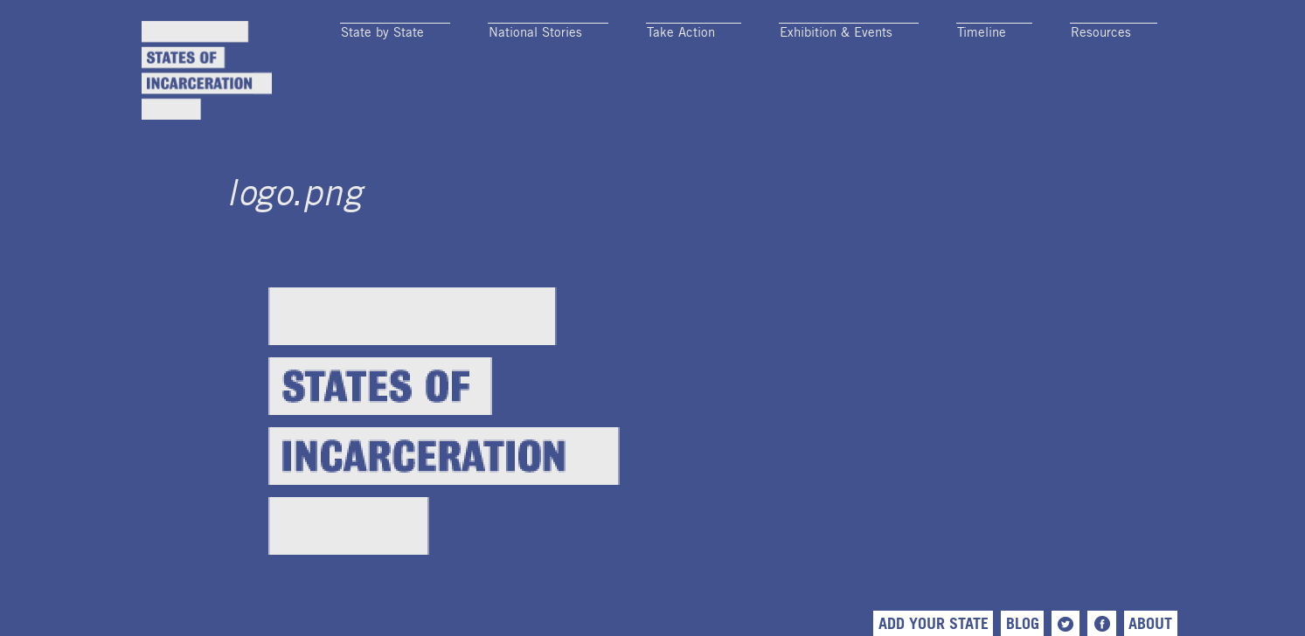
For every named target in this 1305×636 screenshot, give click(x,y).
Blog (1022, 623)
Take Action (681, 31)
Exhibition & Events (836, 31)
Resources (1101, 31)
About (1150, 623)
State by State (382, 31)
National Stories (535, 31)
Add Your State (933, 623)
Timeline (981, 31)
